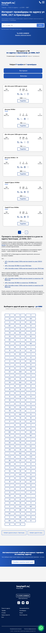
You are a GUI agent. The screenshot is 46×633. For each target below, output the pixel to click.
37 (9, 474)
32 (20, 350)
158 (20, 378)
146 (9, 446)
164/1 (20, 453)
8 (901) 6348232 (24, 33)
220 (20, 439)
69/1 (20, 332)
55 (20, 325)
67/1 (20, 386)
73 (9, 364)
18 (30, 329)
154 (20, 467)
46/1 (31, 435)
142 (20, 442)
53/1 (31, 481)
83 (30, 460)
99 (30, 474)
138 (9, 410)
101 (31, 414)
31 (9, 403)
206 (9, 464)
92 (20, 368)
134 (9, 471)
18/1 (10, 339)
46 (20, 343)
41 (9, 375)
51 (20, 432)
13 (30, 425)
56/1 (31, 361)
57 (9, 421)
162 (20, 417)
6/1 (20, 347)
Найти (40, 25)
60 (30, 386)
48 (30, 510)
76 (20, 513)
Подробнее (23, 100)
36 (30, 396)
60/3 (31, 506)
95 (30, 467)
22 (9, 510)
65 (30, 364)
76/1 (31, 336)
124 (20, 318)
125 (20, 456)
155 (9, 400)
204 (9, 460)
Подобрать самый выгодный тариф (23, 562)
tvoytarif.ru (8, 2)
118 (20, 410)
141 (9, 503)
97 (20, 435)
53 (9, 396)
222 (31, 421)
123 (31, 350)
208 (20, 510)
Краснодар (5, 4)
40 (20, 361)
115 (9, 417)
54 (30, 332)
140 (31, 371)
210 (20, 460)
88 (30, 417)
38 (9, 481)
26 (30, 464)
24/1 (31, 322)
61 (9, 386)
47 (9, 485)
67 (20, 485)
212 (9, 318)
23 (9, 315)
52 (20, 403)
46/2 (31, 432)
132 (31, 407)
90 (30, 488)
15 (9, 361)
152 (9, 336)
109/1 (31, 478)
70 (20, 400)
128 (20, 449)
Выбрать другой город (36, 532)
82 (9, 428)
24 (30, 378)
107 (31, 485)
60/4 (20, 382)
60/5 (20, 414)
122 (9, 439)
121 (9, 329)
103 (9, 332)
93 (9, 350)
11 (9, 453)
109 (9, 495)
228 (20, 396)
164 (9, 407)
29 (20, 481)
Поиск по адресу (6, 608)
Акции (21, 612)
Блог (3, 617)
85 (9, 368)
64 (30, 339)
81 (20, 336)
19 (30, 354)
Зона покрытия (23, 615)
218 (9, 449)
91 (9, 517)
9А (20, 329)
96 (20, 428)
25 (20, 488)
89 (9, 524)
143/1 (20, 506)
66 (9, 435)
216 (20, 478)
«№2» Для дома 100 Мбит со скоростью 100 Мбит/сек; (21, 282)
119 (20, 357)
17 (20, 464)
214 (9, 371)
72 (20, 364)
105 (20, 503)
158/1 (31, 368)
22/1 (10, 325)
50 (9, 414)
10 (30, 375)
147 (9, 499)
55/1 (10, 513)
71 (30, 439)
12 (30, 499)
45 (30, 471)
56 (30, 428)
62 (20, 421)
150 (20, 425)
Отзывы (4, 612)
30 (30, 403)
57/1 (31, 446)
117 (20, 375)
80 (30, 517)
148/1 (20, 517)
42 (30, 520)
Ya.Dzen (27, 602)
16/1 (31, 449)
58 (20, 524)
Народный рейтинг (24, 608)
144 (31, 453)
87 (9, 478)
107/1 (9, 378)
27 (9, 506)
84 (20, 499)
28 (9, 389)
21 (30, 442)
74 (30, 513)
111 (31, 315)
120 (31, 382)
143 (20, 495)
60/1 (10, 520)
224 (9, 442)
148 (9, 382)
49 (30, 492)
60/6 (10, 432)
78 (9, 492)
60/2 (31, 343)
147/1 (20, 474)
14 (9, 322)
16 (9, 467)
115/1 (31, 456)
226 (20, 407)
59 (20, 322)
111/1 (9, 456)
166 (20, 520)
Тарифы (4, 610)
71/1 (20, 315)
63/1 (20, 354)
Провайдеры (22, 610)
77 (9, 488)
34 (20, 393)
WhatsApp (18, 602)
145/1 (31, 318)
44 (30, 357)
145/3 (20, 371)
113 (20, 446)
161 (9, 347)
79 (30, 503)
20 (9, 393)
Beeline (4, 245)
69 (30, 325)
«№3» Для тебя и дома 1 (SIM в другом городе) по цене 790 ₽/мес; (24, 268)
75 (9, 354)
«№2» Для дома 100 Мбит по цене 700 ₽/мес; (18, 265)
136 (20, 471)
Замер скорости (6, 615)
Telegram (23, 602)
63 (30, 389)
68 (20, 389)
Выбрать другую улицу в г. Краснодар (14, 532)
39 (9, 343)
